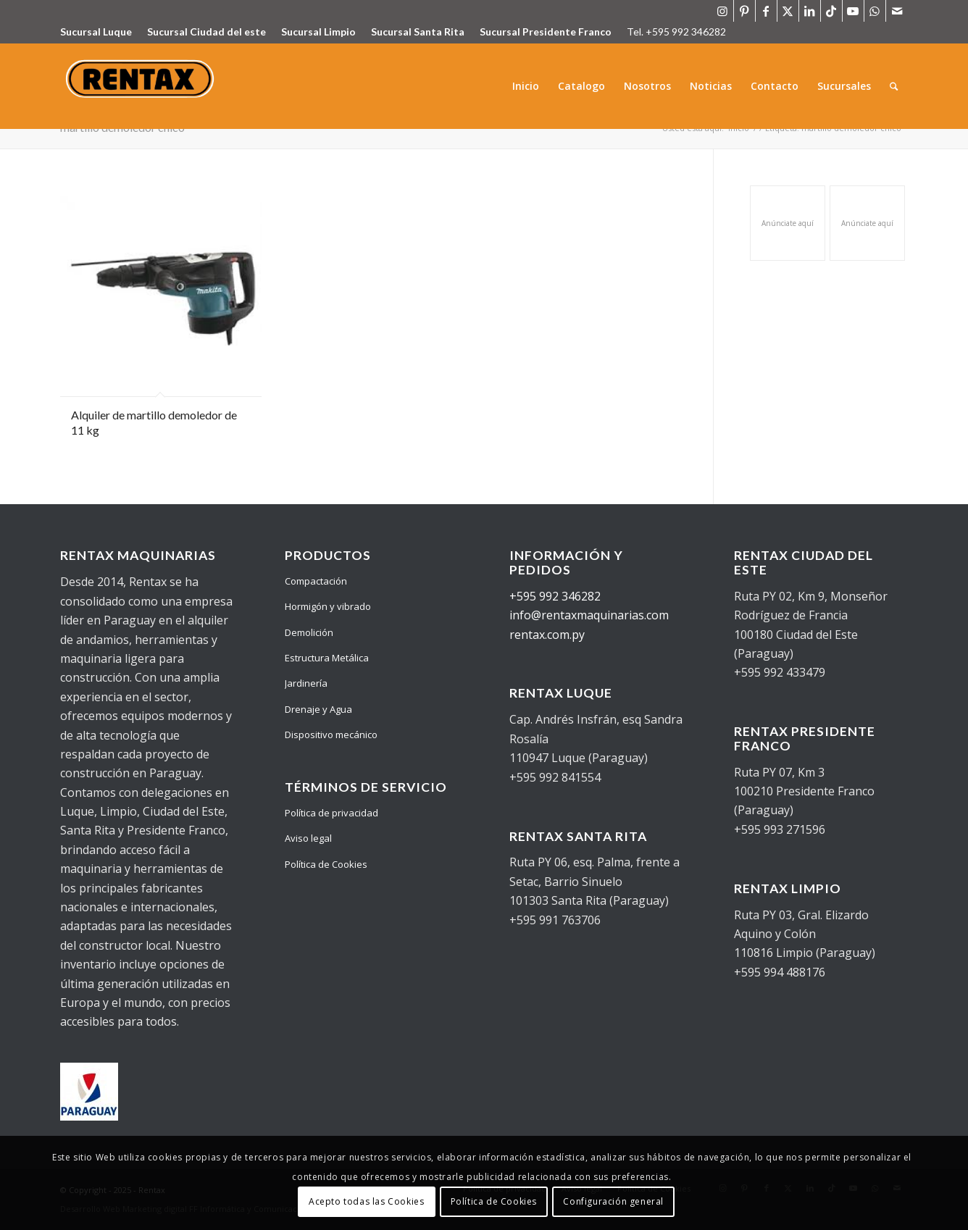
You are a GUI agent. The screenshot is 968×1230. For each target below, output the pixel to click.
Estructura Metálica (327, 657)
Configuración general (613, 1201)
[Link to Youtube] (853, 11)
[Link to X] (787, 11)
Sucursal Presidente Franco (546, 31)
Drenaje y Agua (318, 709)
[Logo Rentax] (141, 86)
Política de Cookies (326, 864)
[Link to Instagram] (722, 11)
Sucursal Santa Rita (417, 31)
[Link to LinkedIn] (809, 11)
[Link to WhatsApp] (874, 11)
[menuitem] (526, 86)
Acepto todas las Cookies (366, 1201)
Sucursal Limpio (318, 31)
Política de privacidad (331, 812)
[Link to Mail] (897, 11)
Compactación (316, 580)
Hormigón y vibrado (328, 606)
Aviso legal (308, 838)
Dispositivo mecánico (331, 734)
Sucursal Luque (96, 31)
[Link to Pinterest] (744, 11)
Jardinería (306, 683)
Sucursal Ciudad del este (206, 31)
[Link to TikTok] (831, 11)
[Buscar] (894, 86)
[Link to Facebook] (766, 11)
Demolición (309, 632)
